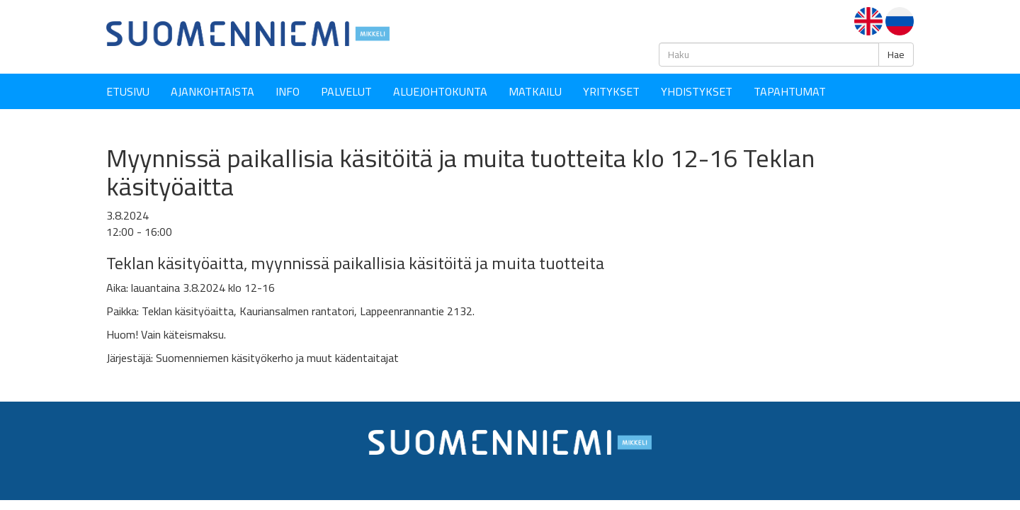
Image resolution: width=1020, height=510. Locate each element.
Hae (896, 54)
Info (288, 91)
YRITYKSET (611, 91)
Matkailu (535, 91)
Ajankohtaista (212, 91)
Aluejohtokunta (440, 91)
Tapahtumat (790, 91)
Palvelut (346, 91)
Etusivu (127, 91)
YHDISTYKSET (696, 91)
